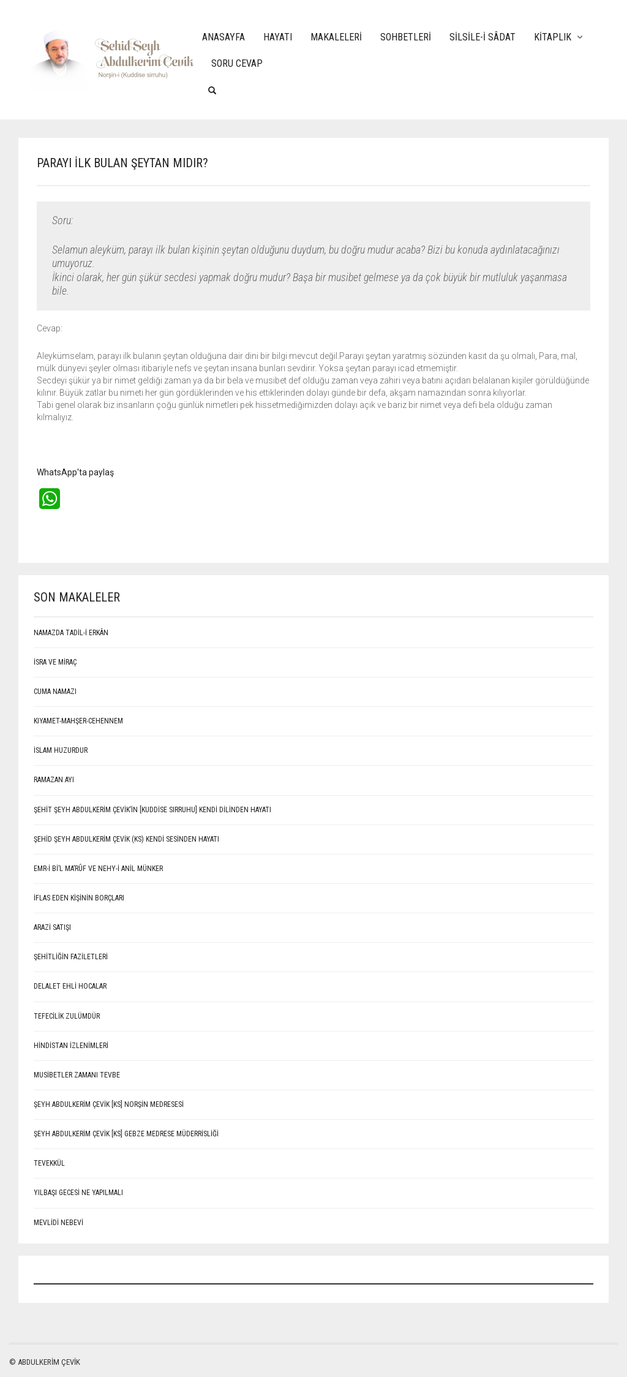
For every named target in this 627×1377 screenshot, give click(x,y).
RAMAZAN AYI (54, 779)
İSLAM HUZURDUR (61, 750)
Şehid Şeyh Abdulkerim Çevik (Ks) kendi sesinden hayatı (126, 839)
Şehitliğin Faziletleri (71, 957)
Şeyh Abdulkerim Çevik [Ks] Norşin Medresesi (109, 1104)
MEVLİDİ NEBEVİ (58, 1222)
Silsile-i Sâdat (482, 37)
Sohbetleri (405, 37)
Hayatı (277, 37)
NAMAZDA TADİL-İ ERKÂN (71, 632)
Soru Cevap (237, 63)
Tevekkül (49, 1163)
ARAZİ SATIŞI (52, 927)
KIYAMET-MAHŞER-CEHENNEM (78, 721)
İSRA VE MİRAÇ (55, 662)
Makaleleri (336, 37)
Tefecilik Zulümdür (67, 1016)
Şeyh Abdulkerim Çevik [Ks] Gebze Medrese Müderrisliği (126, 1134)
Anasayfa (223, 37)
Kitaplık (552, 37)
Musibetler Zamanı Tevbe (77, 1075)
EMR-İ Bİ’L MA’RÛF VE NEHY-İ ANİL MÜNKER (98, 868)
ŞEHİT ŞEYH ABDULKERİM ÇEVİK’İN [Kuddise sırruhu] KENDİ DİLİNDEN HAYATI (152, 809)
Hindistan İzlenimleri (71, 1045)
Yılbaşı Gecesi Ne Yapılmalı (78, 1192)
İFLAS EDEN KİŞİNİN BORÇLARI (79, 898)
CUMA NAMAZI (55, 691)
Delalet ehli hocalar (70, 986)
